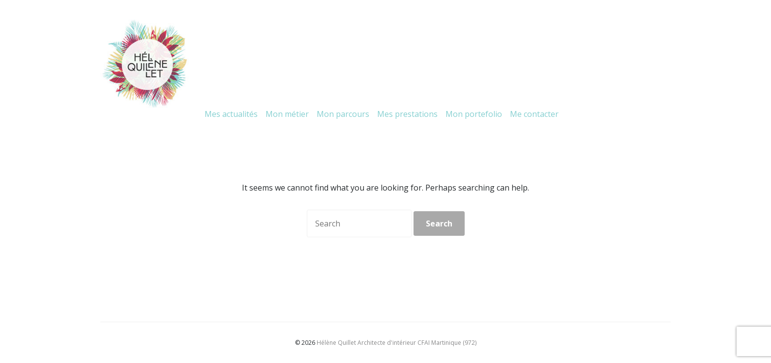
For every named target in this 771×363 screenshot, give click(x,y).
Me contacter (534, 114)
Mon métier (287, 114)
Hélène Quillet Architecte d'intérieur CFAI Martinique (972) (396, 342)
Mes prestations (407, 114)
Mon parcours (343, 114)
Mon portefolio (473, 114)
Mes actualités (231, 114)
